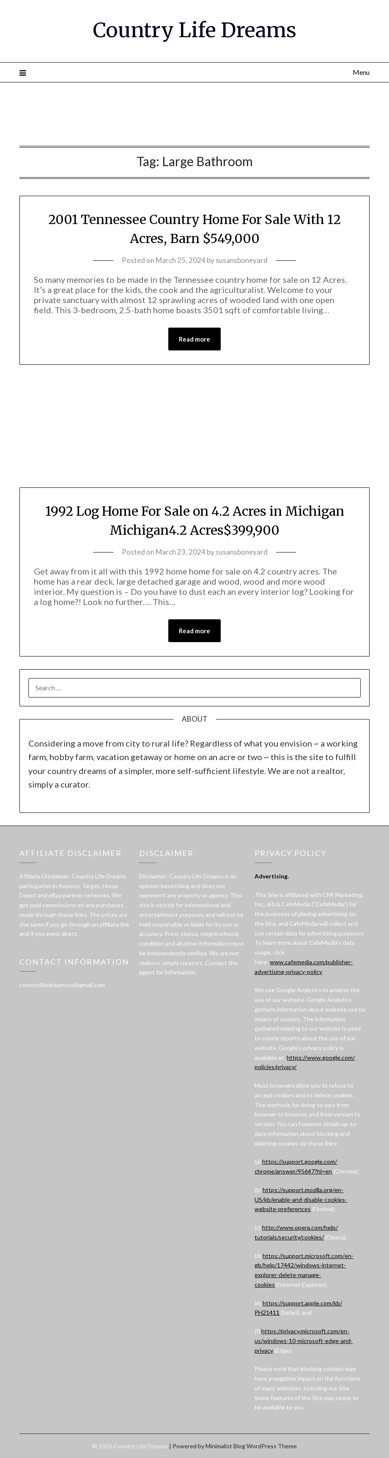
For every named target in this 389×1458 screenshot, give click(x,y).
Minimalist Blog (225, 1446)
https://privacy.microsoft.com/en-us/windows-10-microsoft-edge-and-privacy (304, 1340)
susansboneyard (242, 260)
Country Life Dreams (194, 30)
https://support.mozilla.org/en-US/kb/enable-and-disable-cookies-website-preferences (301, 1199)
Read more (194, 339)
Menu (361, 72)
